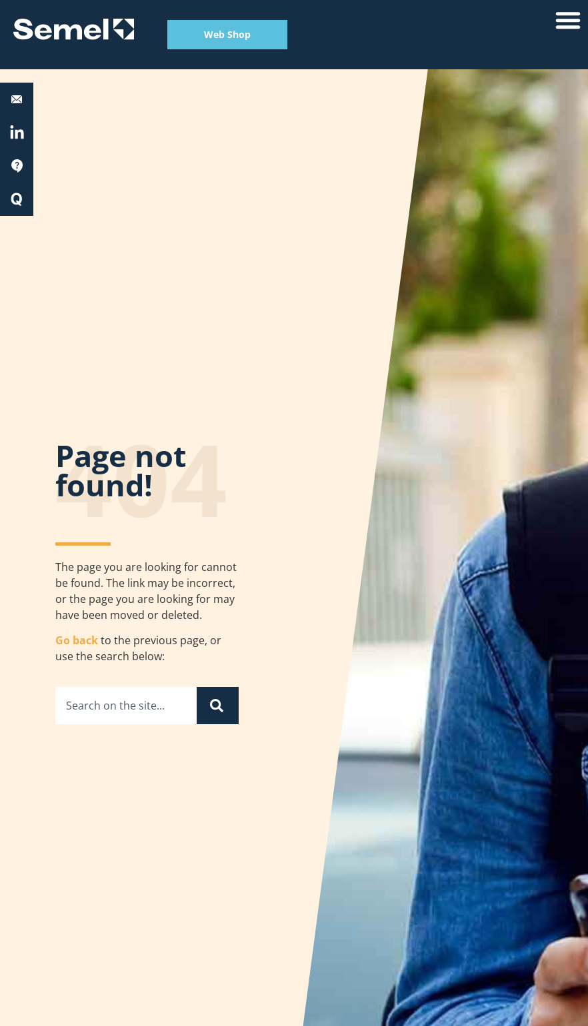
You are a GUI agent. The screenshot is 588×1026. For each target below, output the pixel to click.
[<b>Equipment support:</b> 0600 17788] (16, 99)
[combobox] (126, 705)
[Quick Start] (16, 199)
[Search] (218, 705)
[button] (568, 20)
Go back (76, 640)
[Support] (16, 166)
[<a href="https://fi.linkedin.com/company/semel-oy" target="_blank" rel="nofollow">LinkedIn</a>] (17, 133)
